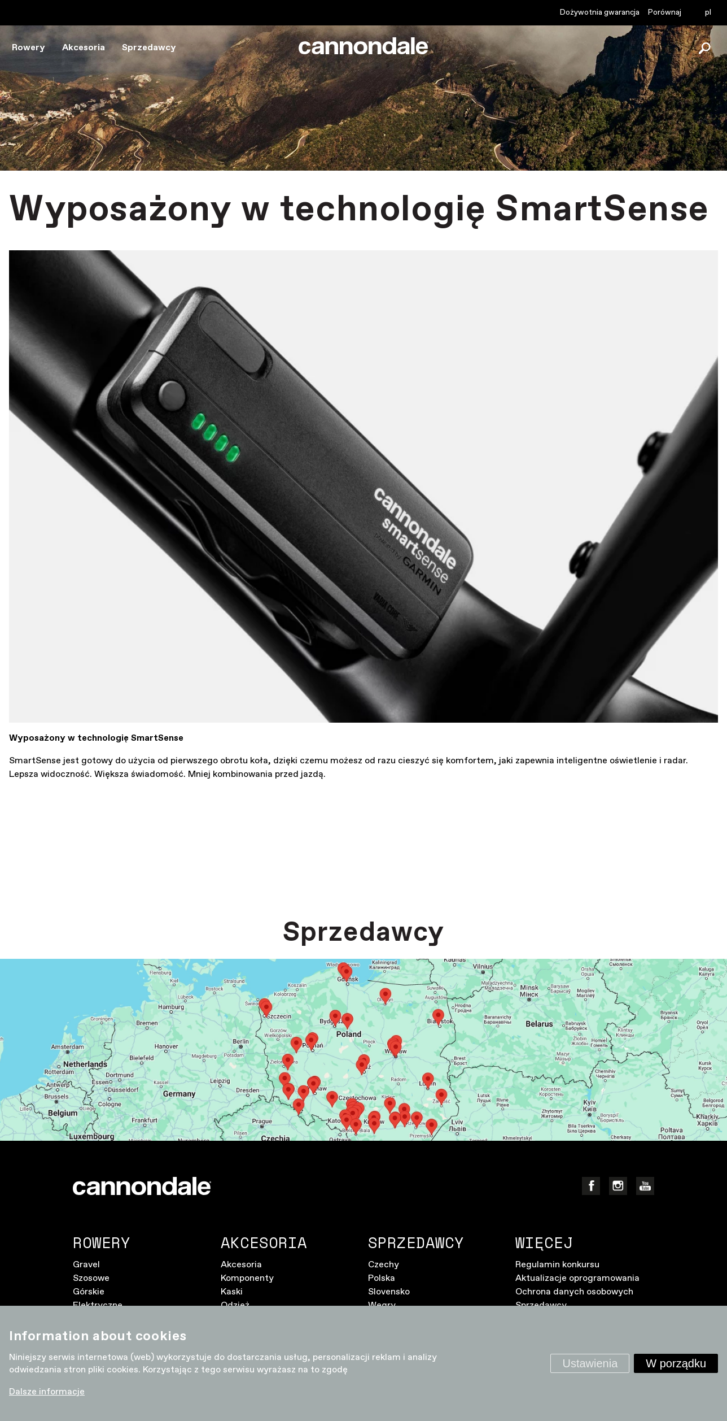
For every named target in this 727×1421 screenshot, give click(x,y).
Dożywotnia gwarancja (600, 12)
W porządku (676, 1363)
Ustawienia (589, 1363)
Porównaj (664, 12)
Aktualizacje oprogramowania (577, 1278)
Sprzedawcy (149, 48)
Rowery (28, 48)
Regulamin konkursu (557, 1265)
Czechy (383, 1265)
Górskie (88, 1292)
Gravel (86, 1265)
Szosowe (91, 1278)
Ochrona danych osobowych (574, 1292)
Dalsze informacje (47, 1392)
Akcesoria (83, 48)
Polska (381, 1278)
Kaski (232, 1292)
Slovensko (389, 1292)
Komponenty (247, 1278)
